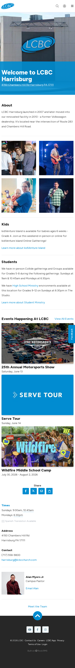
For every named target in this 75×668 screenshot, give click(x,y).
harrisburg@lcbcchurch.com (19, 560)
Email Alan (32, 588)
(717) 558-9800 (11, 555)
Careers (41, 640)
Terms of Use (34, 644)
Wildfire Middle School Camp (26, 470)
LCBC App (51, 640)
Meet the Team (37, 606)
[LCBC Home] (7, 6)
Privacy (60, 640)
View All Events (64, 318)
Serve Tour (11, 418)
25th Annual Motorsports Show (28, 367)
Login (44, 644)
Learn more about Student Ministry (23, 302)
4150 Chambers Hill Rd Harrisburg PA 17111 (28, 84)
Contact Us (30, 640)
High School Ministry (25, 285)
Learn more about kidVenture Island (23, 248)
